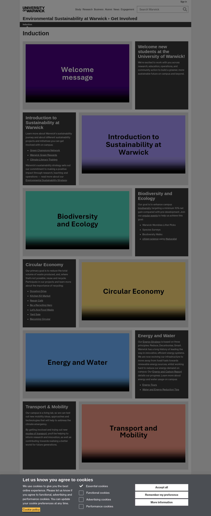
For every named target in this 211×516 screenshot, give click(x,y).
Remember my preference (161, 495)
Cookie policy (31, 509)
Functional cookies (94, 493)
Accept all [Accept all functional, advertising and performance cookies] (161, 487)
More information (162, 502)
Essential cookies (93, 486)
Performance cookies (96, 506)
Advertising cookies (95, 500)
